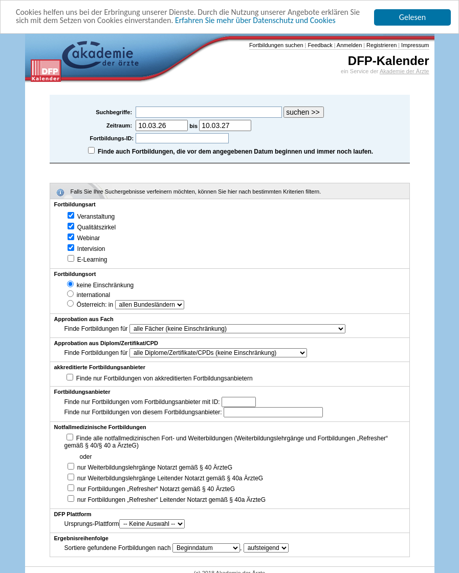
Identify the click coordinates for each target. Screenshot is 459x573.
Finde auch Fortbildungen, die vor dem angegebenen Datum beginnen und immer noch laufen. (235, 151)
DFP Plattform (73, 514)
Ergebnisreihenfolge (81, 538)
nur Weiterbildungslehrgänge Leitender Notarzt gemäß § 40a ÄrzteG (166, 478)
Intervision (86, 248)
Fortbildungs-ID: (112, 138)
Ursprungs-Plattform (91, 523)
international (89, 295)
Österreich (86, 304)
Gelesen (412, 17)
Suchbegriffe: (115, 112)
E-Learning (87, 259)
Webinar (84, 238)
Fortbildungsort (75, 274)
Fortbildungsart (75, 204)
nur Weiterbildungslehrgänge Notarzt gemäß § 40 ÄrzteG (150, 467)
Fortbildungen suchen (276, 45)
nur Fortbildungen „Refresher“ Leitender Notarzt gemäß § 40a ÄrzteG (167, 499)
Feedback (319, 45)
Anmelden (348, 45)
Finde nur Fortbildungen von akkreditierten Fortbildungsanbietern (164, 378)
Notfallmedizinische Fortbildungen (100, 427)
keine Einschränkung (100, 285)
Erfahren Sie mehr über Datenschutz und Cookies (258, 20)
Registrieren (381, 45)
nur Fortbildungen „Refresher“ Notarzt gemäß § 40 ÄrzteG (151, 489)
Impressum (414, 45)
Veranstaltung (91, 216)
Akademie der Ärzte (404, 71)
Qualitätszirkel (92, 227)
